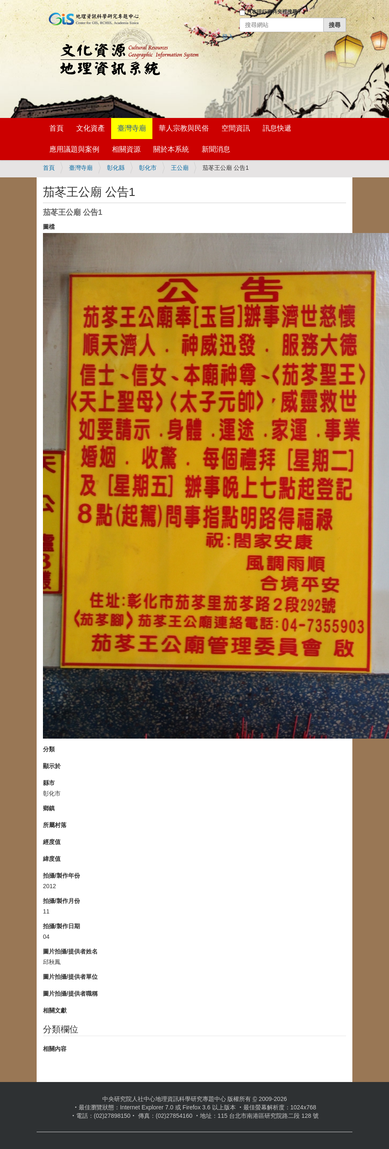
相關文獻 (55, 1010)
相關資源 (126, 149)
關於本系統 (171, 149)
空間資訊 (235, 128)
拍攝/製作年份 (61, 875)
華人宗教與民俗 (184, 128)
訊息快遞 (277, 128)
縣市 (49, 782)
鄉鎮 (49, 808)
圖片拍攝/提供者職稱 (70, 993)
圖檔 (49, 226)
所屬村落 (55, 825)
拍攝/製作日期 (61, 926)
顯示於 (52, 766)
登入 (228, 36)
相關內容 (55, 1048)
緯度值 (52, 858)
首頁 (56, 128)
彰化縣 (116, 167)
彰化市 (148, 167)
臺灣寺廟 (131, 128)
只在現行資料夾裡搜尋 (272, 12)
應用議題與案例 (74, 149)
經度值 (52, 841)
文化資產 (90, 128)
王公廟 (180, 167)
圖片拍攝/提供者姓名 (70, 951)
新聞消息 (216, 149)
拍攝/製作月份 (61, 900)
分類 (49, 749)
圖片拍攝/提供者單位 (70, 976)
